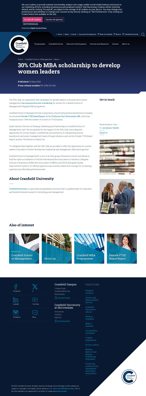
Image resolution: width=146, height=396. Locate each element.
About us (126, 44)
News (56, 59)
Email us (103, 132)
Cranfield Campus (66, 284)
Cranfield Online (56, 44)
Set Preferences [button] (30, 24)
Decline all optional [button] (54, 19)
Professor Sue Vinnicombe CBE (66, 116)
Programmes (39, 44)
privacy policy (61, 391)
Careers (115, 44)
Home (20, 59)
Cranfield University (18, 189)
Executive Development (76, 44)
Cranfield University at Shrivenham (67, 306)
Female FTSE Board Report (33, 116)
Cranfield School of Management (38, 59)
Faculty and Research (99, 44)
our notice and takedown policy (61, 389)
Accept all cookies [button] (32, 19)
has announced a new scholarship (37, 103)
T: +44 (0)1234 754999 (109, 128)
